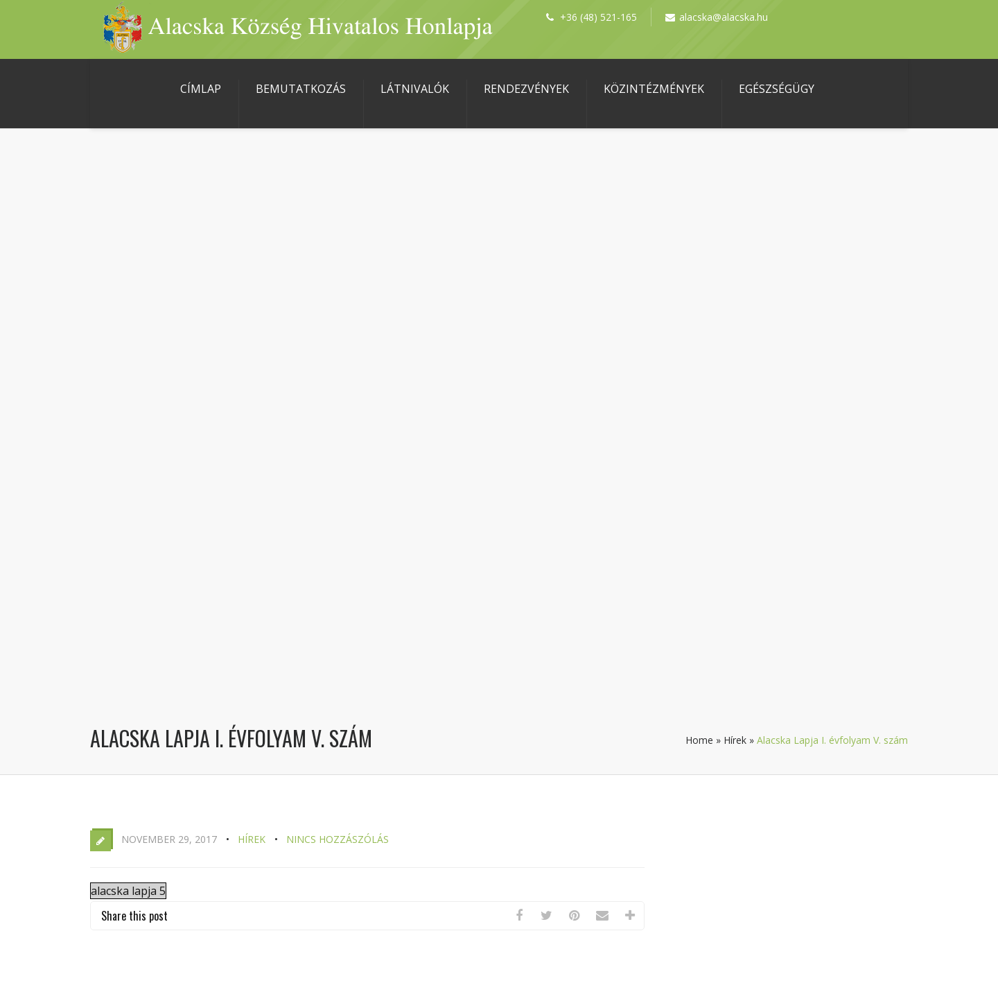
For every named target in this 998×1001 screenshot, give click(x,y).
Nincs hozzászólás (337, 839)
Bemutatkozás (301, 88)
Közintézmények (654, 88)
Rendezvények (526, 88)
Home (699, 740)
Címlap (200, 88)
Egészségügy (776, 88)
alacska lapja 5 (128, 890)
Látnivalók (414, 88)
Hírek (735, 740)
